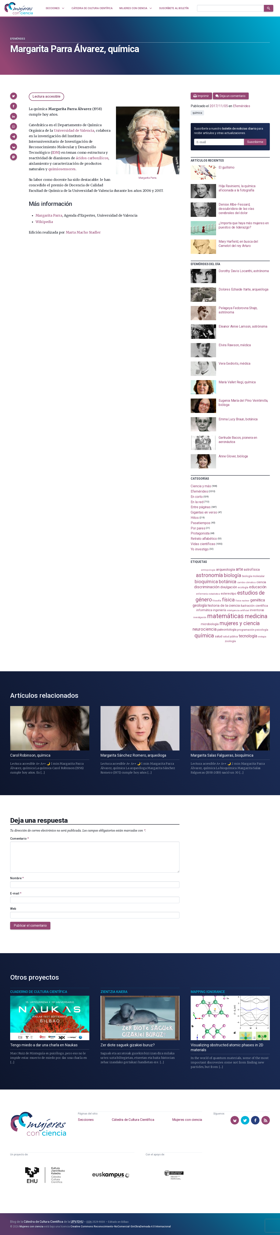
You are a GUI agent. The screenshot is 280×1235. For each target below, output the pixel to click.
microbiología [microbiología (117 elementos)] (210, 624)
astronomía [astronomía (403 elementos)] (209, 575)
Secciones (86, 1120)
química (197, 112)
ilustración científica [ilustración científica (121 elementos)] (254, 606)
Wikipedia (44, 222)
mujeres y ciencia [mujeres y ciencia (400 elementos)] (239, 623)
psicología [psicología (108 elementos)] (261, 629)
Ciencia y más (201, 486)
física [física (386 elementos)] (228, 600)
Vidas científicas (203, 544)
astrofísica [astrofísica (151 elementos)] (251, 570)
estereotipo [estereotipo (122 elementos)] (228, 593)
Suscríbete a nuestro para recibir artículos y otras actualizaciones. (228, 131)
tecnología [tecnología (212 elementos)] (248, 636)
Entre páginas (201, 507)
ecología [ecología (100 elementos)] (243, 587)
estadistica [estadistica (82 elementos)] (214, 594)
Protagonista (200, 533)
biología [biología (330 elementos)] (232, 575)
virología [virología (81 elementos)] (262, 636)
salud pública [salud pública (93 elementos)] (230, 636)
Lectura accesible (46, 96)
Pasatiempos (200, 523)
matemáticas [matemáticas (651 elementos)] (225, 616)
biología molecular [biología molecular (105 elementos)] (253, 576)
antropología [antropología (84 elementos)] (208, 570)
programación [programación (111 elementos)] (245, 629)
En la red (197, 502)
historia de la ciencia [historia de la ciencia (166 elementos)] (224, 605)
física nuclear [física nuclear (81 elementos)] (242, 600)
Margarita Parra (147, 177)
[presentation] (230, 172)
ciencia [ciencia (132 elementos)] (261, 582)
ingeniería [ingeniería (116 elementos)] (219, 610)
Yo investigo (200, 549)
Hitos (195, 518)
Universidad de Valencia (74, 130)
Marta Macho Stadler (83, 232)
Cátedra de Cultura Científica (133, 1120)
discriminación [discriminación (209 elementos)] (206, 586)
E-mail (15, 893)
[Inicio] (18, 8)
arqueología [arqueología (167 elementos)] (225, 569)
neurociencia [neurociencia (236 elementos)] (205, 629)
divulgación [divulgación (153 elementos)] (228, 587)
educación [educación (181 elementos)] (257, 587)
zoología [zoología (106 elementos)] (230, 641)
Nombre (17, 878)
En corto (197, 497)
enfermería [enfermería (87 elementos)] (202, 594)
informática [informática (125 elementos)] (204, 610)
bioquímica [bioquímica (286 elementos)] (206, 581)
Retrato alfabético (204, 539)
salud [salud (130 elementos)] (218, 636)
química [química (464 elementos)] (204, 635)
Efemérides (17, 38)
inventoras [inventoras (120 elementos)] (257, 610)
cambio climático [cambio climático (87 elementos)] (246, 582)
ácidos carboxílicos (92, 158)
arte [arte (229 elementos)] (239, 569)
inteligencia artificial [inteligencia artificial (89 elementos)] (238, 610)
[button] (13, 96)
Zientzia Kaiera (114, 992)
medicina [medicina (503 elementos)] (256, 616)
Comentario (19, 838)
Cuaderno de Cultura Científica (38, 992)
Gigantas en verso (204, 512)
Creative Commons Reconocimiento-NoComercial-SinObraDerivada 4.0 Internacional (120, 1226)
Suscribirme (255, 142)
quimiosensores (62, 169)
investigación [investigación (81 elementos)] (199, 617)
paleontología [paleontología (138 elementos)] (226, 629)
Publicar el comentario (30, 925)
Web (13, 908)
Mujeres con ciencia (187, 1120)
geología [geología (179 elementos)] (200, 605)
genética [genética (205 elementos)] (257, 600)
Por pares (198, 528)
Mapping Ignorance (208, 992)
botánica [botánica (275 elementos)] (227, 581)
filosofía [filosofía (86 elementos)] (216, 600)
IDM (55, 152)
